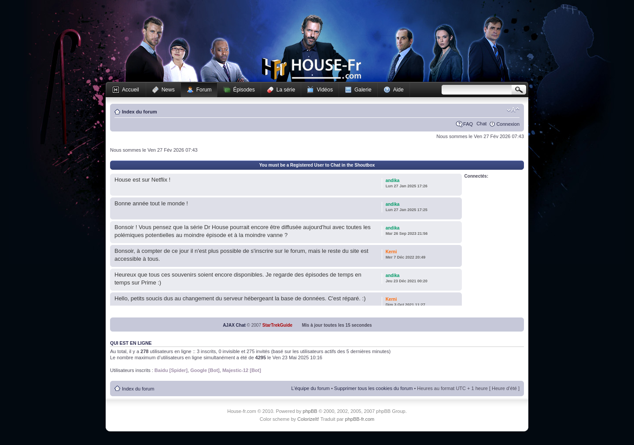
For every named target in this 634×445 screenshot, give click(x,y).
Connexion (508, 124)
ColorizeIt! (308, 419)
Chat (481, 123)
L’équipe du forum (310, 388)
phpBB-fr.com (360, 419)
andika (393, 180)
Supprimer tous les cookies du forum (373, 388)
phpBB (310, 411)
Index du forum (139, 111)
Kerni (391, 251)
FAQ (468, 124)
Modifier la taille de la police (513, 110)
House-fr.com (311, 69)
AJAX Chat (234, 325)
